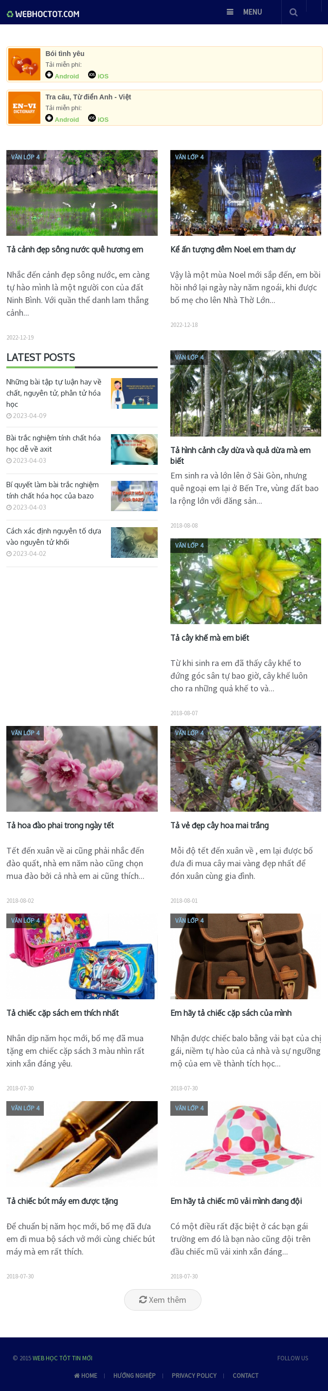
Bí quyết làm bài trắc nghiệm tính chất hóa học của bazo (52, 490)
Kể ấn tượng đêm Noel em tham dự (232, 249)
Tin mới (82, 1358)
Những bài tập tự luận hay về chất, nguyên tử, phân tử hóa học (53, 393)
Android (63, 76)
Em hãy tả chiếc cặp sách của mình (231, 1013)
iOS (98, 76)
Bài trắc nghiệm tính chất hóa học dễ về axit (53, 443)
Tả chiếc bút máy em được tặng (62, 1201)
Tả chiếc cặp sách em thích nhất (62, 1013)
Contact (245, 1376)
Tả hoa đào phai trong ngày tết (60, 825)
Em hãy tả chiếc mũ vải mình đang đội (236, 1201)
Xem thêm (162, 1299)
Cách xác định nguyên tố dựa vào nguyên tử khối (53, 536)
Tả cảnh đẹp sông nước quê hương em (74, 249)
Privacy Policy (194, 1376)
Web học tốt (52, 1358)
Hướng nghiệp (134, 1376)
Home (79, 1376)
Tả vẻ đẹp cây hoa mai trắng (219, 825)
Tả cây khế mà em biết (209, 638)
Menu (252, 12)
